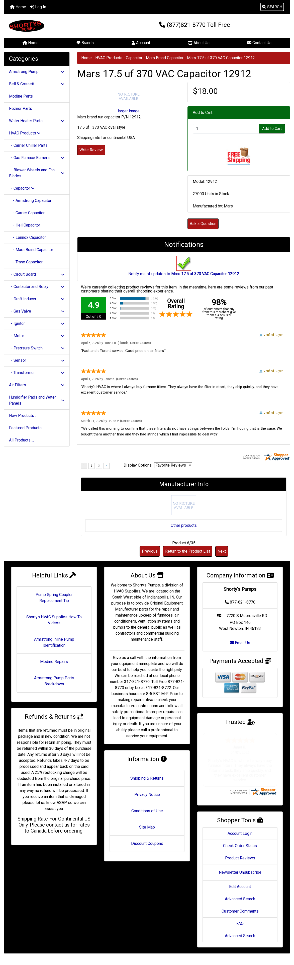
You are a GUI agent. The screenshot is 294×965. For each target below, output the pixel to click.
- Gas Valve (36, 311)
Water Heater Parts (36, 120)
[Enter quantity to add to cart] (226, 128)
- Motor (36, 335)
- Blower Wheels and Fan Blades (36, 173)
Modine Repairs (54, 661)
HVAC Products (108, 57)
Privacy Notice (147, 794)
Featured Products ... (27, 427)
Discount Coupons (147, 843)
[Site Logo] (51, 26)
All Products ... (21, 440)
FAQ (240, 909)
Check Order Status (240, 831)
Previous (150, 551)
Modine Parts (21, 96)
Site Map (147, 827)
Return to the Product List (187, 551)
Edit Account (240, 872)
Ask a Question (203, 223)
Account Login (240, 818)
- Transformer (36, 372)
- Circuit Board (36, 274)
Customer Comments (240, 896)
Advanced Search (240, 884)
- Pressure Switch (36, 348)
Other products (184, 525)
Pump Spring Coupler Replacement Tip (54, 597)
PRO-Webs (193, 951)
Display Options (138, 465)
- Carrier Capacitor (27, 212)
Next (222, 551)
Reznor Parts (20, 108)
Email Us (240, 642)
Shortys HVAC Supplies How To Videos (54, 620)
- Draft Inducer (36, 298)
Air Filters (36, 385)
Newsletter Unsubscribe (240, 857)
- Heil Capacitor (24, 225)
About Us (199, 42)
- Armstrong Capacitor (30, 200)
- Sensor (36, 360)
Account (141, 42)
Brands (85, 42)
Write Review (91, 149)
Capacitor (134, 57)
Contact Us (259, 42)
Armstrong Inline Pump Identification (54, 642)
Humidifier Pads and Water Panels (36, 400)
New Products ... (23, 415)
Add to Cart (272, 128)
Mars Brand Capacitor (164, 57)
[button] (272, 7)
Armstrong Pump (36, 71)
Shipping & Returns (147, 778)
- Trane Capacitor (26, 262)
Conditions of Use (147, 810)
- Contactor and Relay (36, 286)
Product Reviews (240, 843)
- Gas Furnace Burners (36, 157)
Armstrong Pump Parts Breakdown (54, 681)
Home (18, 7)
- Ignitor (36, 323)
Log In (38, 7)
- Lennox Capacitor (27, 237)
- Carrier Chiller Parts (28, 145)
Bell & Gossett (36, 84)
